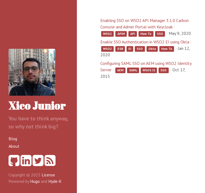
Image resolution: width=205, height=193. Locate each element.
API (132, 34)
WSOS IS (149, 70)
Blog (13, 138)
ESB (120, 49)
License (48, 174)
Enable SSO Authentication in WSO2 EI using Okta (144, 41)
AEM (120, 70)
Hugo (35, 181)
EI (129, 49)
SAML (133, 70)
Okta (152, 49)
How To (145, 34)
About (14, 146)
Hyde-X (54, 181)
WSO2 (107, 34)
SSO (160, 34)
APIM (121, 34)
